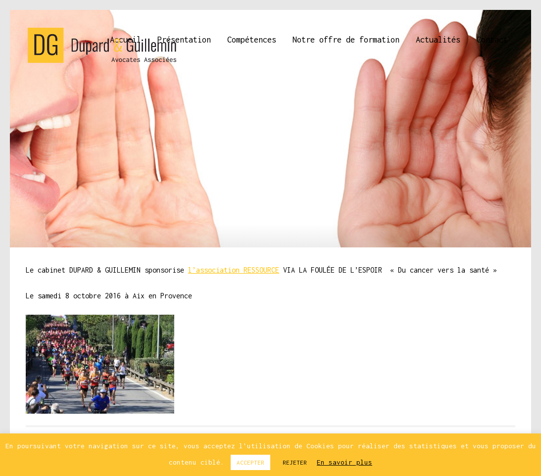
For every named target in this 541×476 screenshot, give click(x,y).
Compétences (251, 40)
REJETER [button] (295, 462)
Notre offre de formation (346, 40)
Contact (492, 40)
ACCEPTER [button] (250, 462)
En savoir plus (344, 462)
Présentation (184, 40)
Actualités (438, 40)
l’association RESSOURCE (233, 270)
